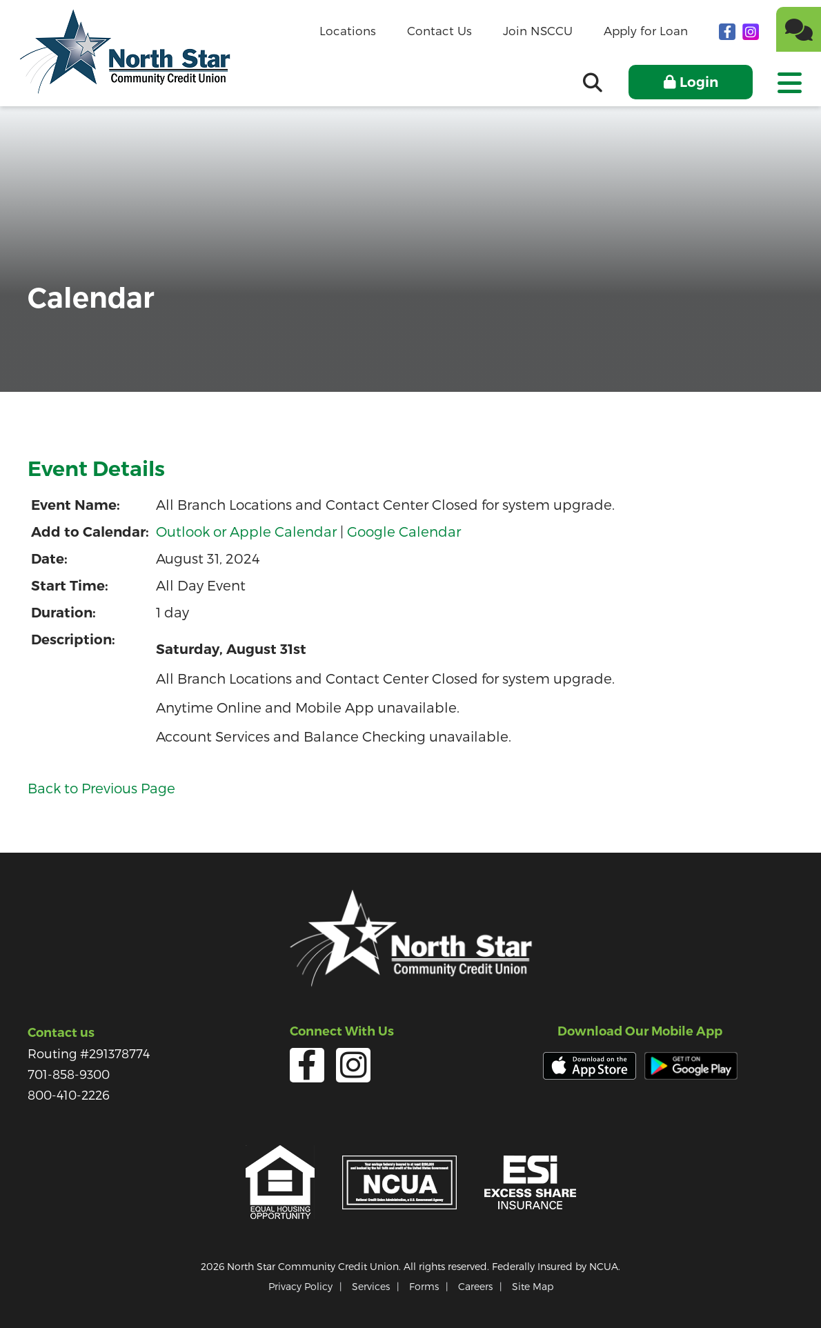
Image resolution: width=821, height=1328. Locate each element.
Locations (347, 30)
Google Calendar (404, 531)
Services (371, 1286)
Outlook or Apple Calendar (246, 531)
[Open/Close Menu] (788, 78)
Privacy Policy (300, 1286)
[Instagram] (750, 31)
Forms (424, 1286)
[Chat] (798, 29)
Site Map (532, 1286)
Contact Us (439, 30)
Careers (475, 1286)
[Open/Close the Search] (592, 82)
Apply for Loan (646, 30)
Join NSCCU (538, 30)
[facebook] (729, 31)
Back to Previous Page (101, 788)
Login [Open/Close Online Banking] (699, 82)
